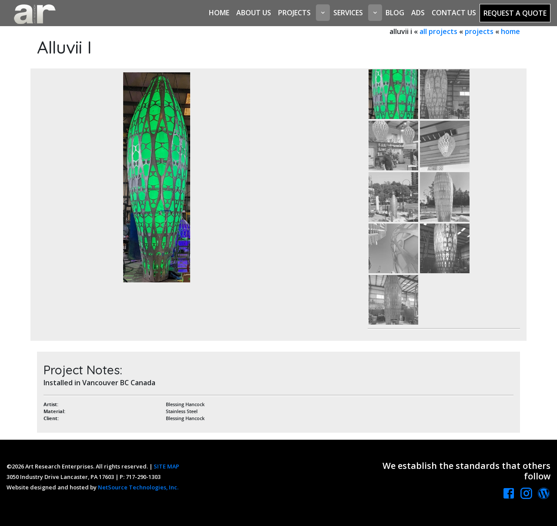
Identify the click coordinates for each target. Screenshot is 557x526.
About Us (253, 12)
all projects (438, 31)
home (510, 31)
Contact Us (454, 12)
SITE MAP (166, 466)
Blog (395, 12)
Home (219, 12)
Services (348, 12)
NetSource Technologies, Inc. (138, 487)
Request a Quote (515, 13)
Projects (294, 12)
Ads (418, 12)
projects (479, 31)
